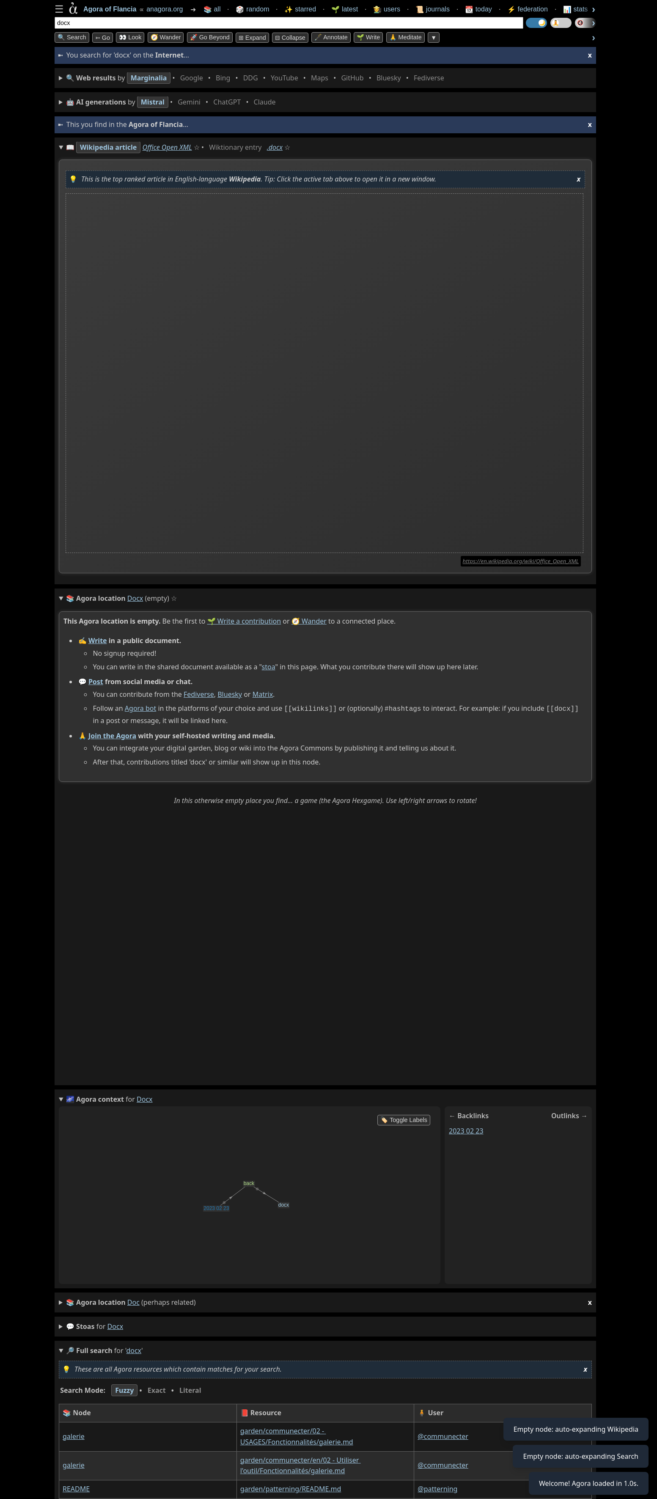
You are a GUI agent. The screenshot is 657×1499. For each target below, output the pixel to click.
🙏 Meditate (405, 37)
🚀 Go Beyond (210, 37)
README (76, 1488)
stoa (268, 666)
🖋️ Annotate (331, 37)
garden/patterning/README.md (290, 1488)
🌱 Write (368, 37)
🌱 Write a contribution (244, 621)
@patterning (437, 1488)
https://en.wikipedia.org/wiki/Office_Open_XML (521, 561)
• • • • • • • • (257, 78)
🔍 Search (72, 37)
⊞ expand (252, 37)
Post (95, 681)
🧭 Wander (166, 37)
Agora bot (140, 708)
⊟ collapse (290, 37)
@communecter (443, 1435)
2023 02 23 (466, 1129)
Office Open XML (167, 147)
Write (97, 640)
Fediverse (199, 694)
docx (115, 1325)
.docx (275, 147)
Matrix (263, 694)
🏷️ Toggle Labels (403, 1119)
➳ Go (102, 37)
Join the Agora (112, 734)
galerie (74, 1435)
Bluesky (229, 694)
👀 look (130, 37)
